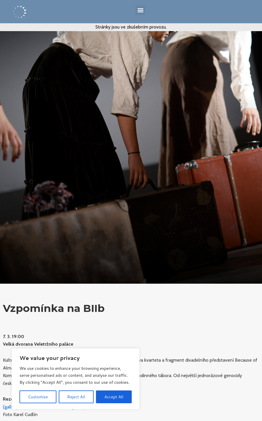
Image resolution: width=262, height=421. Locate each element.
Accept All (113, 397)
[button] (140, 10)
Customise (38, 397)
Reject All (76, 397)
